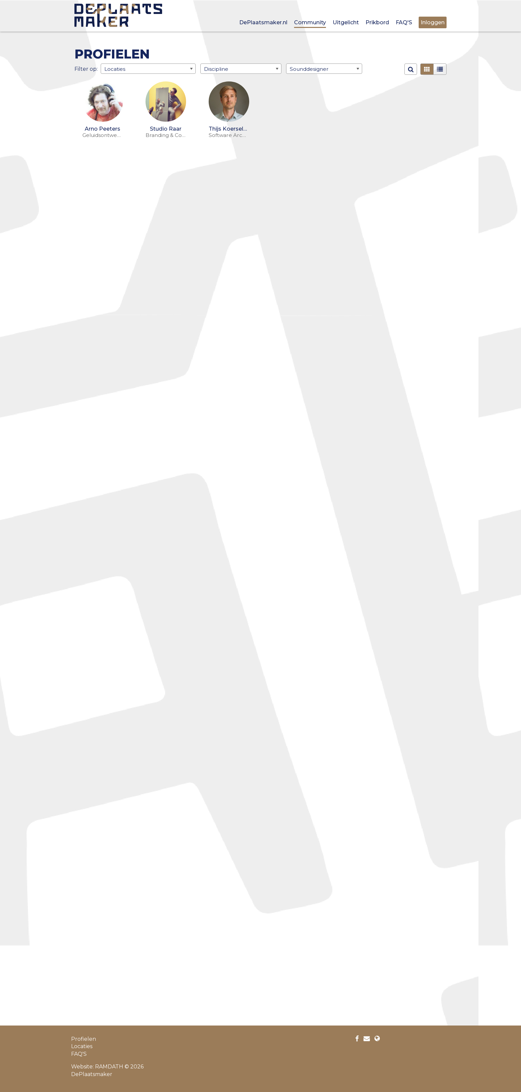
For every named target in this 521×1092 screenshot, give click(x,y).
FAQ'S (404, 22)
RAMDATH (109, 1066)
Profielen (83, 1039)
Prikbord (377, 22)
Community (310, 22)
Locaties (81, 1046)
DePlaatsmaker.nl (263, 22)
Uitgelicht (346, 22)
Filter (81, 68)
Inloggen (433, 22)
